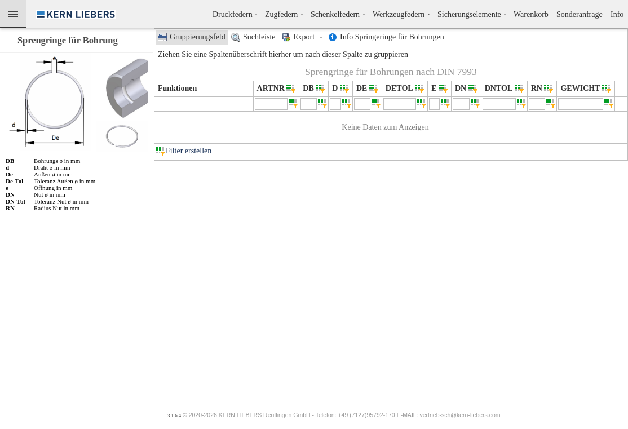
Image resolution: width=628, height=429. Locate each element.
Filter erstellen (188, 151)
